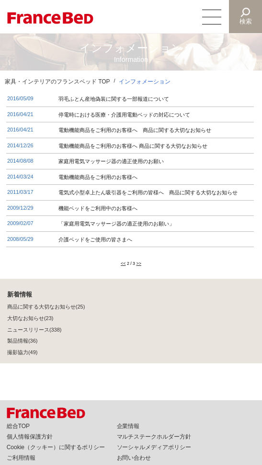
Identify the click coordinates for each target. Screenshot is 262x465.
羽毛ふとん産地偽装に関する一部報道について (113, 99)
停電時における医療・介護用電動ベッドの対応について (124, 115)
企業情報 (128, 426)
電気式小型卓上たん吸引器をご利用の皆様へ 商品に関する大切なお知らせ (148, 192)
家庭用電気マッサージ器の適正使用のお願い (111, 161)
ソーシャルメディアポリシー (154, 447)
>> (138, 264)
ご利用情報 (21, 457)
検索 (245, 21)
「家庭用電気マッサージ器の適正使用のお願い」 (116, 224)
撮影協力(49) (22, 353)
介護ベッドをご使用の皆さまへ (95, 239)
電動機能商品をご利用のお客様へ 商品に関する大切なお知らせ (132, 146)
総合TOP (18, 426)
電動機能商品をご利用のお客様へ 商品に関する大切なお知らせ (134, 130)
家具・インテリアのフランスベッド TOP (57, 81)
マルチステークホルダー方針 (154, 436)
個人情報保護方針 (30, 436)
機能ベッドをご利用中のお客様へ (97, 208)
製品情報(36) (22, 341)
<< (123, 264)
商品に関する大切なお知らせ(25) (46, 307)
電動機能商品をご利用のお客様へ (97, 177)
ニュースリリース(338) (34, 330)
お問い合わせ (134, 457)
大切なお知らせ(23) (30, 319)
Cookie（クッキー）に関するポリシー (56, 447)
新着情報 (19, 294)
